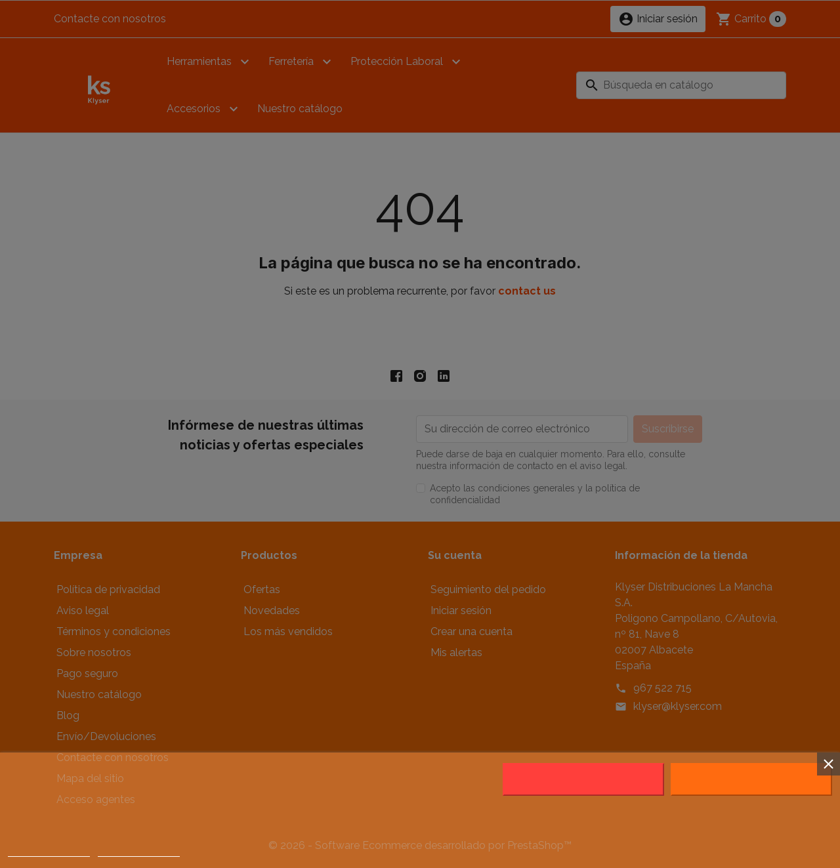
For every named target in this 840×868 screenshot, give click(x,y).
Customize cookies (139, 850)
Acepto (751, 779)
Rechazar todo (583, 779)
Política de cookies (49, 850)
